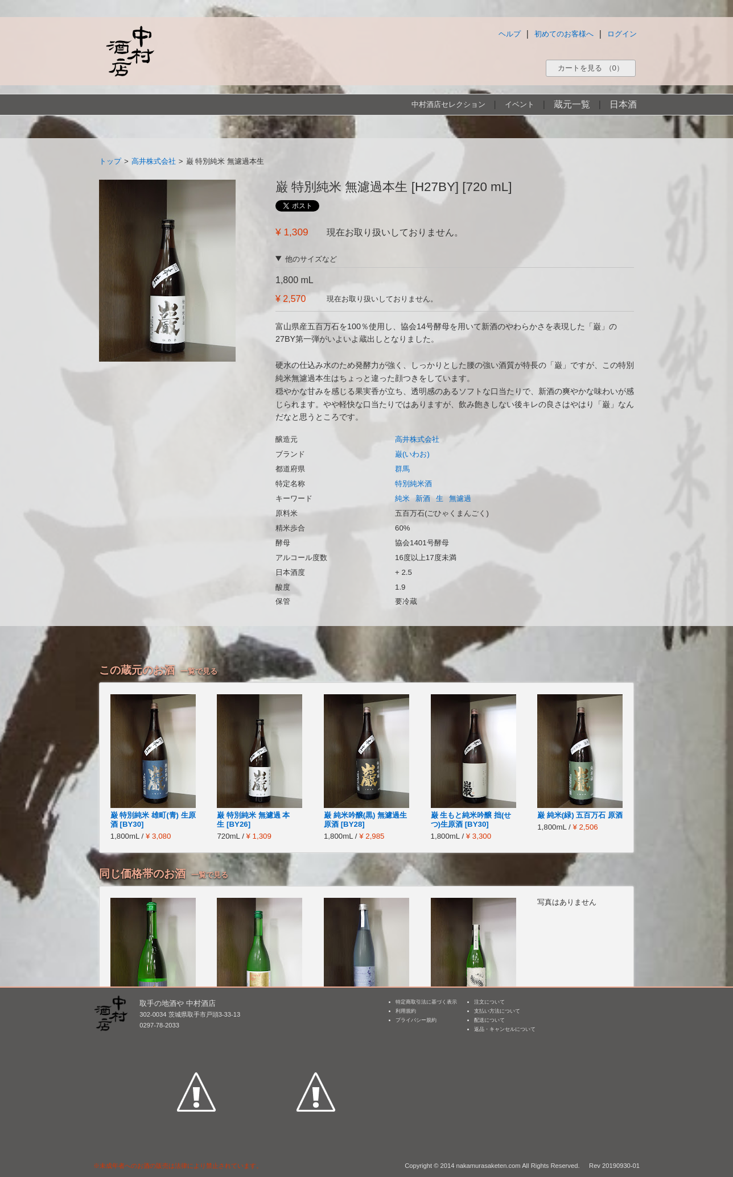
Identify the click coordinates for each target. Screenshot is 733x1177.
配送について (489, 1020)
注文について (489, 1002)
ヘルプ (510, 34)
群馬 (402, 469)
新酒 (422, 498)
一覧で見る (198, 671)
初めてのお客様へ (564, 34)
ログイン (622, 34)
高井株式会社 (153, 161)
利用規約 (406, 1011)
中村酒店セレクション (448, 104)
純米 (402, 498)
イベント (519, 104)
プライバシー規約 (416, 1020)
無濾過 (460, 498)
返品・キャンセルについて (505, 1029)
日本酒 (623, 104)
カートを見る (591, 68)
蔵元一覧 (572, 104)
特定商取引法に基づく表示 (426, 1002)
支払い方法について (497, 1011)
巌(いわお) (412, 454)
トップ (110, 161)
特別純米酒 (413, 483)
